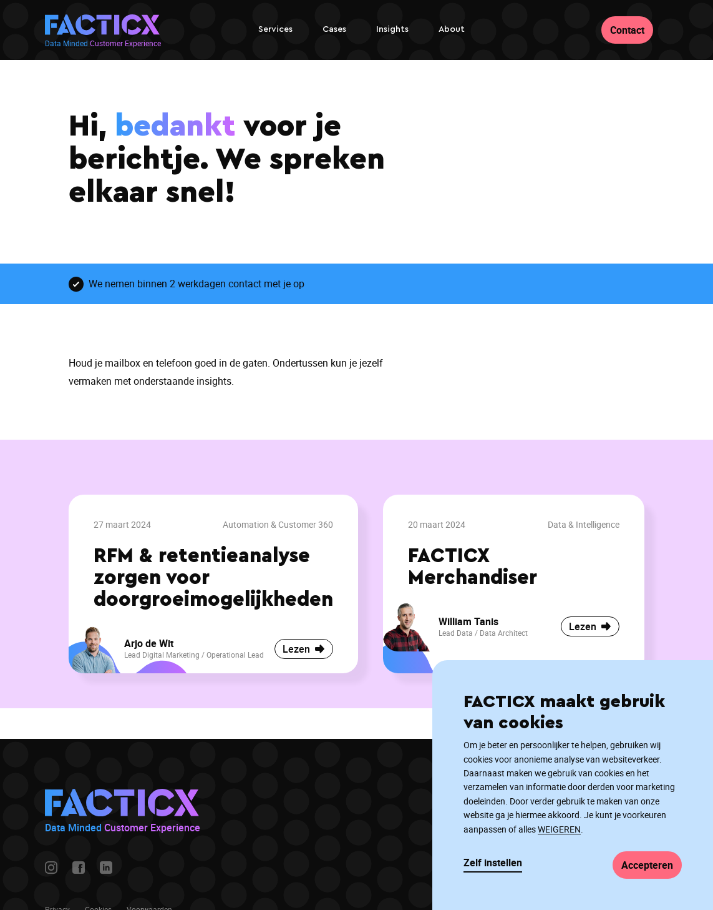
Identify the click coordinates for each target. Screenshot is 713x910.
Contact (627, 30)
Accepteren (647, 865)
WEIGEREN (559, 829)
